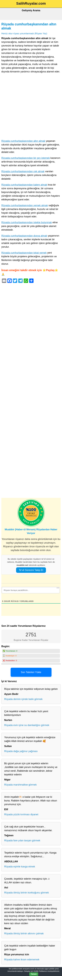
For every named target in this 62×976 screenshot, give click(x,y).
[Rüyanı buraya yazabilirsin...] (30, 590)
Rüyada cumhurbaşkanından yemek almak (24, 205)
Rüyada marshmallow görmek (20, 784)
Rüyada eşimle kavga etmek (19, 866)
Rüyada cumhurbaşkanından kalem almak (24, 184)
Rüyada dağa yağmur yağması (21, 751)
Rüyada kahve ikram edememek (21, 959)
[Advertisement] (31, 107)
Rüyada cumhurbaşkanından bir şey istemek (25, 158)
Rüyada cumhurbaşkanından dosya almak (24, 235)
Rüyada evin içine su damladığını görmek (26, 725)
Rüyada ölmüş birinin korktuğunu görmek (26, 892)
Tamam (34, 974)
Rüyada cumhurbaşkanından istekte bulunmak (26, 222)
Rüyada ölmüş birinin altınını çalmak (24, 933)
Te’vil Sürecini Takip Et (31, 570)
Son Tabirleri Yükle (31, 672)
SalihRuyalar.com (31, 3)
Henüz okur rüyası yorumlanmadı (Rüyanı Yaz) (24, 33)
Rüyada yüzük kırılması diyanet (21, 814)
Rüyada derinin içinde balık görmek (23, 699)
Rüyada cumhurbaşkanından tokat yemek (24, 252)
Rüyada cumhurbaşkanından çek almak (22, 171)
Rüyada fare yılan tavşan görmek (22, 840)
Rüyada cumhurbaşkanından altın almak (23, 141)
